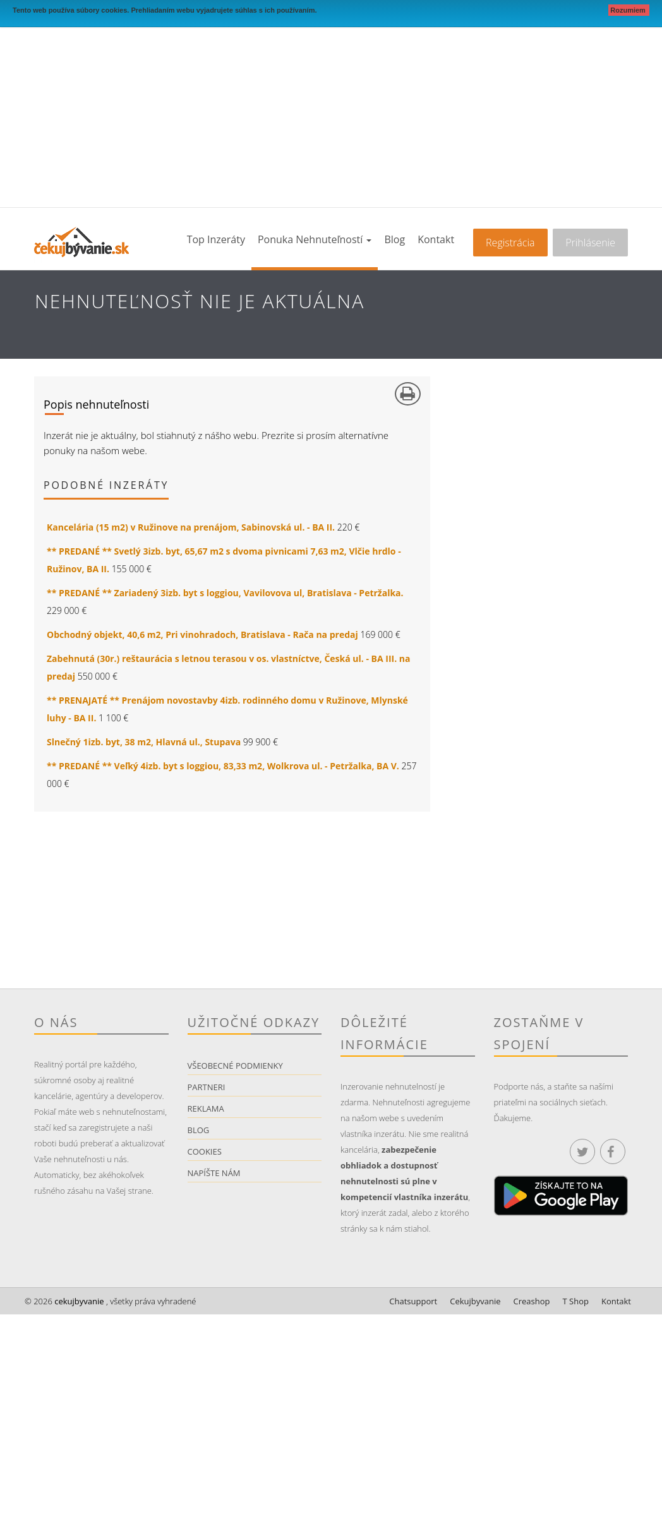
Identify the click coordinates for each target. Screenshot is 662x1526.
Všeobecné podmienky (235, 1065)
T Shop (576, 1301)
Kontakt (436, 239)
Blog (394, 239)
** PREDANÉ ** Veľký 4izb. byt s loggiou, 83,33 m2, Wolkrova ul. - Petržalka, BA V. (223, 766)
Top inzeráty (216, 239)
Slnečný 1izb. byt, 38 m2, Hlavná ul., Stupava (144, 742)
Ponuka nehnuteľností (314, 239)
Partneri (207, 1087)
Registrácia (510, 242)
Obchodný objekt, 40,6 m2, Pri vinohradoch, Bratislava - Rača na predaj (202, 634)
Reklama (206, 1108)
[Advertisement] (331, 112)
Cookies (205, 1151)
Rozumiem (628, 10)
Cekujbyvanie (475, 1301)
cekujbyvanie (78, 1301)
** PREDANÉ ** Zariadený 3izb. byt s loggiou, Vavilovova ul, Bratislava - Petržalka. (225, 593)
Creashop (532, 1301)
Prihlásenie (590, 242)
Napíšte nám (214, 1173)
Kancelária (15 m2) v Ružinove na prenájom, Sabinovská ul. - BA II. (191, 527)
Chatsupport (413, 1301)
